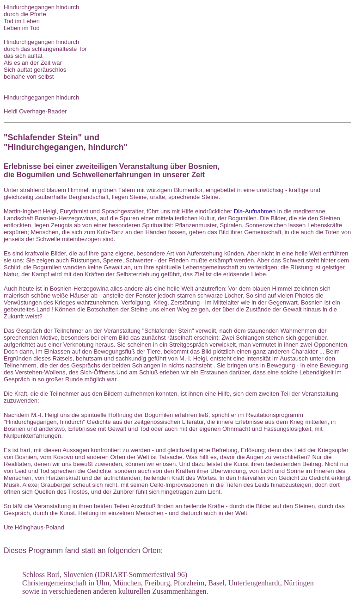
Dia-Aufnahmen (254, 211)
